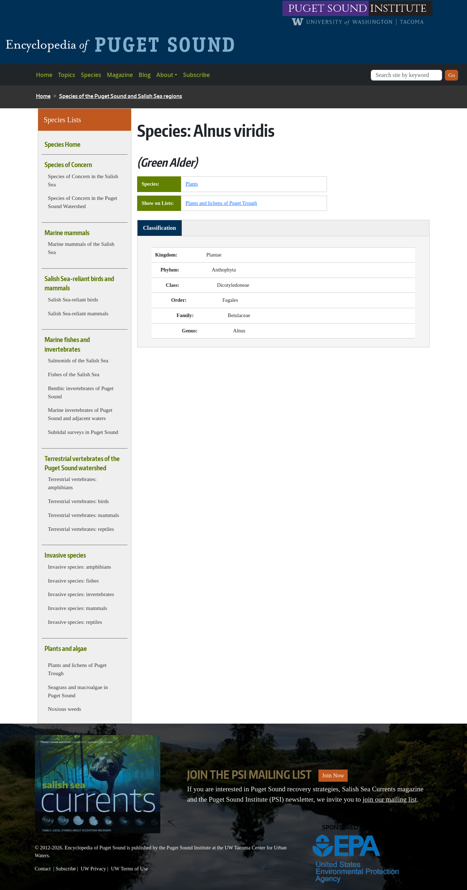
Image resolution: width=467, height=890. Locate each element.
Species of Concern (68, 165)
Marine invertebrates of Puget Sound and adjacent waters (80, 414)
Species (91, 75)
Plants (192, 184)
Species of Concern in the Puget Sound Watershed (82, 202)
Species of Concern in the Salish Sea (83, 180)
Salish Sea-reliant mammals (78, 313)
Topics (66, 75)
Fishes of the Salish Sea (73, 374)
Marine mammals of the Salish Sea (81, 248)
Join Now (333, 775)
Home (44, 75)
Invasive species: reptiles (75, 622)
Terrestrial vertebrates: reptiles (81, 529)
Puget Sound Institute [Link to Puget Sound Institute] (189, 847)
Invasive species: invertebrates (81, 594)
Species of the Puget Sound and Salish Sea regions (120, 96)
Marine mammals (67, 233)
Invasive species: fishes (73, 581)
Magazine (120, 75)
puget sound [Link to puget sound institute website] (327, 8)
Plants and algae (66, 648)
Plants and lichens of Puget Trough (77, 669)
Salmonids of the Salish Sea (78, 360)
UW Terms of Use (129, 868)
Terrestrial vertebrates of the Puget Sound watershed (82, 463)
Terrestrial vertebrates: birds (78, 501)
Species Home (63, 144)
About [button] (164, 75)
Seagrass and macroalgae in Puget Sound (78, 691)
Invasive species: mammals (77, 608)
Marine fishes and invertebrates (67, 344)
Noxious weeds (64, 709)
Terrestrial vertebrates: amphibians (72, 483)
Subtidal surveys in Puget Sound (83, 432)
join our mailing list (390, 799)
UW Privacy (93, 868)
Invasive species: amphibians (79, 567)
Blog (145, 75)
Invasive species (65, 555)
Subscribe (196, 75)
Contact (43, 868)
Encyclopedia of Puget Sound (95, 847)
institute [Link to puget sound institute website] (398, 8)
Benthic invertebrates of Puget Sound (81, 392)
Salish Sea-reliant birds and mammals (79, 283)
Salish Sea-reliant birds (73, 299)
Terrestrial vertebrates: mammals (83, 515)
